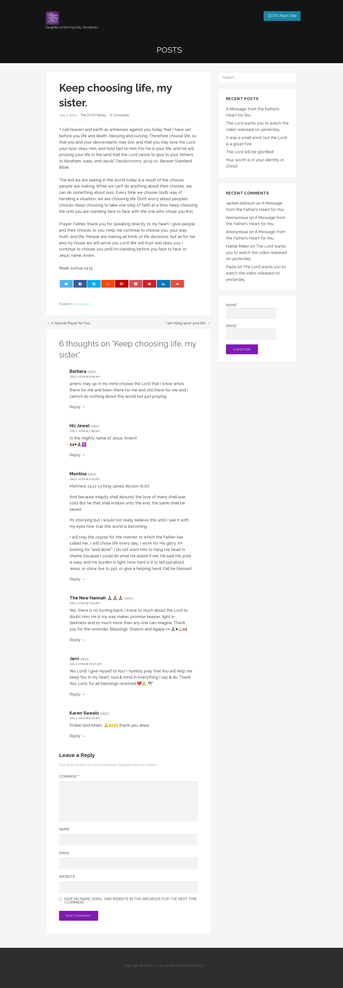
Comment (69, 776)
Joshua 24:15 (81, 268)
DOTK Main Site (282, 15)
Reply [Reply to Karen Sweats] (75, 736)
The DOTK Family (93, 115)
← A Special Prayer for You (68, 323)
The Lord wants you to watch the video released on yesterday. (256, 252)
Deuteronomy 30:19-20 (137, 161)
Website (67, 877)
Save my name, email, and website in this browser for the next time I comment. (130, 900)
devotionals (82, 304)
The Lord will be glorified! (250, 151)
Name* (251, 311)
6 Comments (119, 115)
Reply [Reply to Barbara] (75, 407)
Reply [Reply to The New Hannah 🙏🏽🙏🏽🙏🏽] (75, 639)
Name (64, 829)
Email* (251, 332)
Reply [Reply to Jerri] (75, 694)
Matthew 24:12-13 (86, 486)
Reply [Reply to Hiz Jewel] (75, 455)
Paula (231, 266)
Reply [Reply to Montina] (75, 579)
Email (64, 853)
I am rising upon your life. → (188, 323)
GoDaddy (212, 966)
